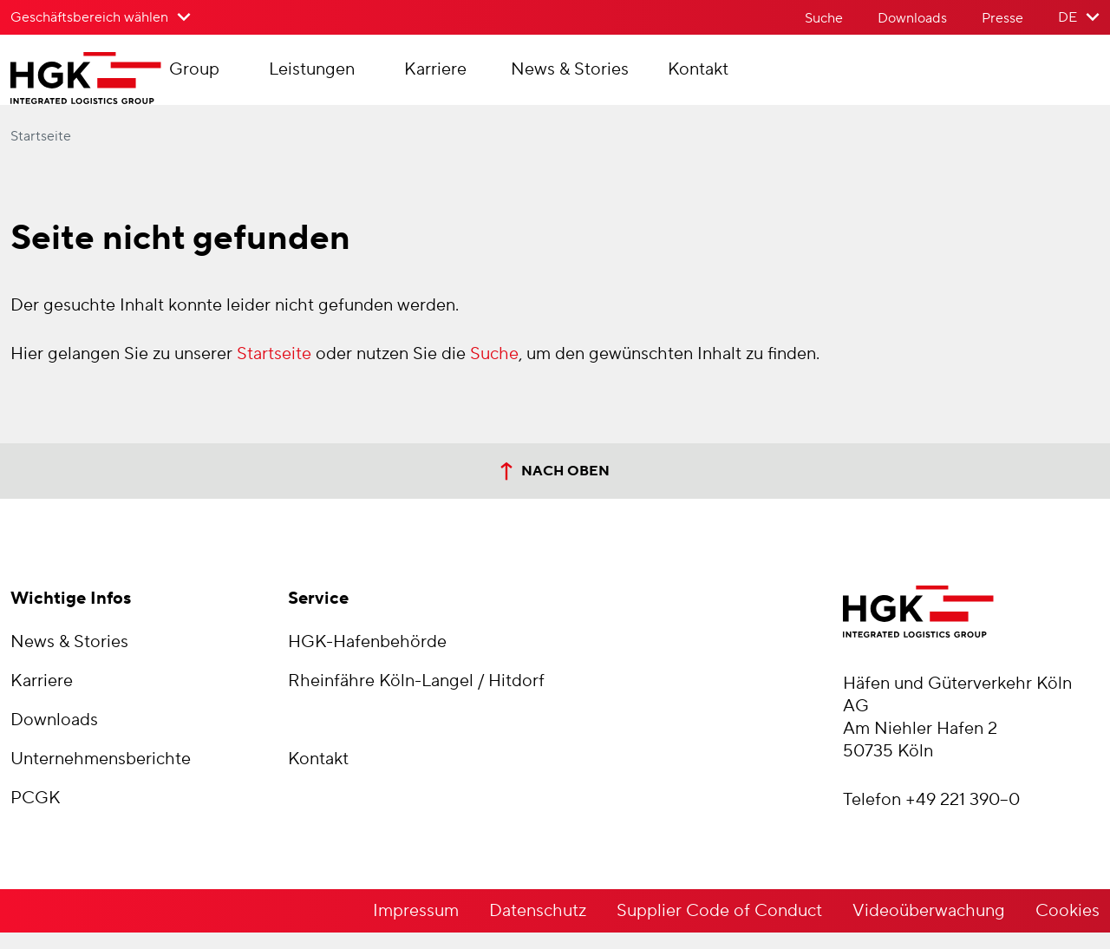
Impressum (416, 927)
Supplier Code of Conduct (719, 927)
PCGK (35, 814)
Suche (824, 18)
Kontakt (765, 78)
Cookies (1067, 927)
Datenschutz (537, 927)
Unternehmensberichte (100, 775)
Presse (1002, 18)
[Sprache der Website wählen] (1079, 17)
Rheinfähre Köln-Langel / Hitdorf (416, 697)
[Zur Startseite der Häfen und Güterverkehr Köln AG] (120, 86)
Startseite (40, 152)
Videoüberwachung (928, 927)
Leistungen (378, 78)
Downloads (912, 18)
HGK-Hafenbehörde (367, 658)
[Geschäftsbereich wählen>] (100, 17)
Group (261, 78)
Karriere (502, 78)
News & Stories (636, 78)
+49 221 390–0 (962, 816)
